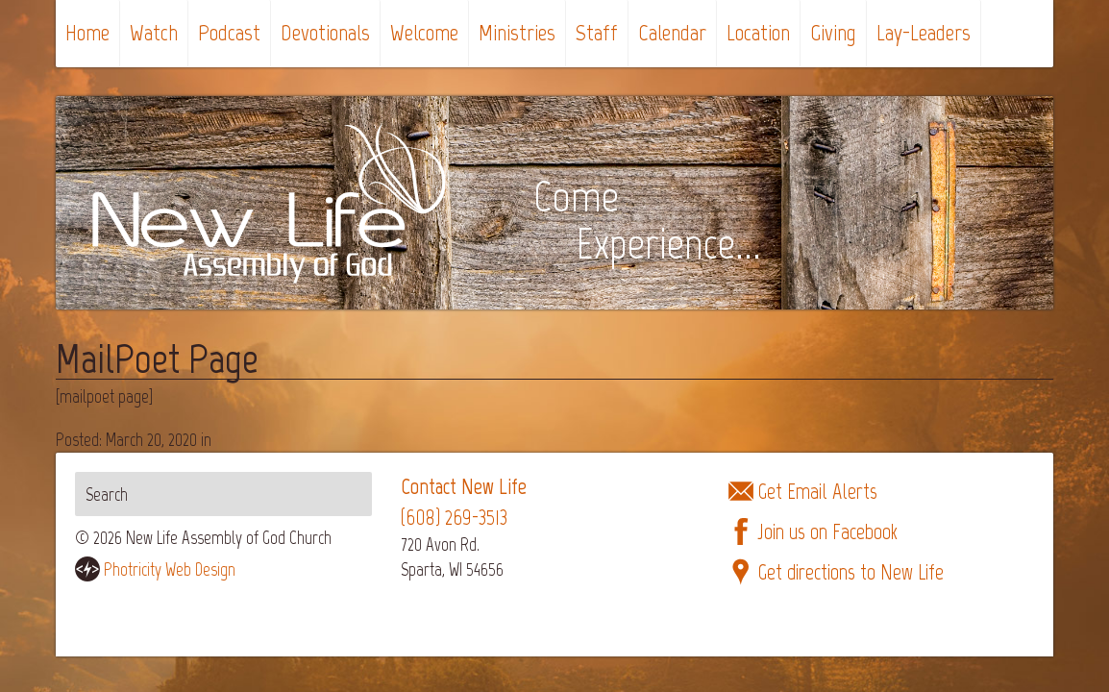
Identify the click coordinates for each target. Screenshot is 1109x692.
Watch (154, 32)
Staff (597, 32)
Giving (833, 32)
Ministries (517, 32)
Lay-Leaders (923, 32)
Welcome (424, 32)
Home (87, 32)
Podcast (229, 32)
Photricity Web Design (169, 569)
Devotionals (325, 32)
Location (758, 32)
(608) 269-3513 (454, 518)
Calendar (672, 32)
